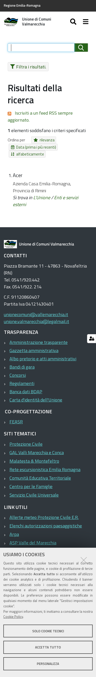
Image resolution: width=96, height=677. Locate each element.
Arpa (14, 534)
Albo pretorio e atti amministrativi (42, 358)
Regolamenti (21, 383)
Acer (18, 175)
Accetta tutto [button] (48, 647)
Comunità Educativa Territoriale (40, 477)
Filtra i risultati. (28, 66)
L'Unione (41, 197)
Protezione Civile (25, 444)
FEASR (16, 421)
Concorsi (17, 375)
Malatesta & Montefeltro (34, 461)
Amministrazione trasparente (38, 342)
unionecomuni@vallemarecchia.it (36, 314)
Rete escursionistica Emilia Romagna (44, 469)
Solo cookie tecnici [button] (48, 631)
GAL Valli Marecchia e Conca (36, 452)
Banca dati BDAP (25, 391)
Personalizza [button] (48, 663)
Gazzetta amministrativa (33, 350)
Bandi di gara (22, 366)
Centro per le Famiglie (30, 486)
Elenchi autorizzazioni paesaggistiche (45, 525)
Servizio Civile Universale (34, 494)
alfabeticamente (27, 154)
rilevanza (44, 140)
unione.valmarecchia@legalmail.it (36, 321)
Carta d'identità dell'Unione (35, 399)
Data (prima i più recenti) (33, 147)
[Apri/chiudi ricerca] (74, 22)
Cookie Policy (13, 616)
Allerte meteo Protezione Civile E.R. (44, 517)
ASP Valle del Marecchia (32, 542)
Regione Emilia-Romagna (22, 5)
